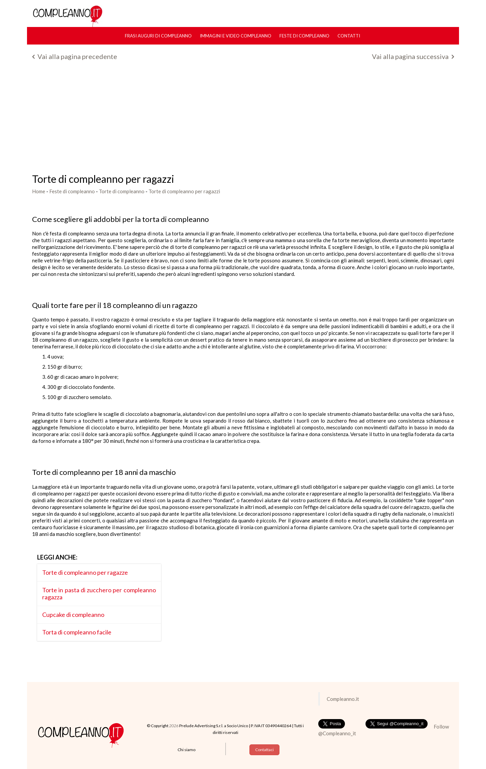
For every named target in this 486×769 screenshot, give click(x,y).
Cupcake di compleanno (73, 614)
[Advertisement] (243, 119)
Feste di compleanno (304, 35)
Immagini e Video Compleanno (235, 35)
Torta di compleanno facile (76, 632)
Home (38, 191)
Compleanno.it (343, 699)
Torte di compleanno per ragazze (85, 572)
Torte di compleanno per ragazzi (184, 191)
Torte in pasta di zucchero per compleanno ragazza (99, 593)
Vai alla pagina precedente (74, 56)
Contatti (349, 35)
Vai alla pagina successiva (413, 56)
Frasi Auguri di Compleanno (158, 35)
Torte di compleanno (121, 191)
